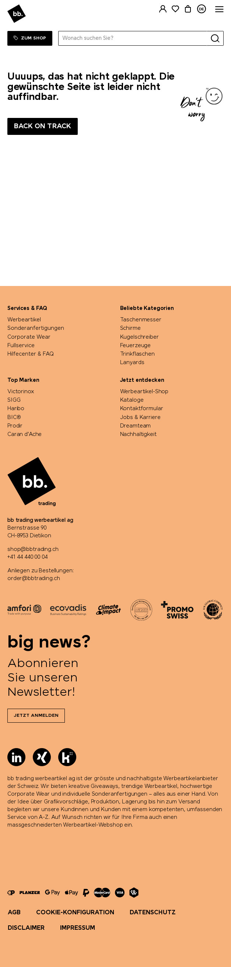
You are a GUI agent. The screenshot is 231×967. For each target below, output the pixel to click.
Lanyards (132, 363)
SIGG (13, 400)
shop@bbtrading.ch (33, 549)
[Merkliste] (175, 9)
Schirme (130, 328)
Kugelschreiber (139, 337)
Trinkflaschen (137, 354)
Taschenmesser (140, 320)
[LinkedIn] (16, 757)
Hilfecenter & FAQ (30, 354)
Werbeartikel (24, 320)
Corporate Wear (28, 337)
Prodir (14, 426)
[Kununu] (67, 757)
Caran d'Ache (24, 434)
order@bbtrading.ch (33, 579)
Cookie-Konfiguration (75, 912)
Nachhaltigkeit (138, 434)
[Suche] (215, 38)
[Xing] (42, 757)
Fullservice (21, 346)
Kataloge (132, 400)
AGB (14, 912)
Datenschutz (153, 912)
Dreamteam (135, 426)
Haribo (15, 409)
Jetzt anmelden (36, 715)
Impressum (77, 928)
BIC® (14, 417)
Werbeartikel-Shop (144, 392)
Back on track (42, 126)
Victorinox (20, 392)
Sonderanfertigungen (35, 328)
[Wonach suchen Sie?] (132, 38)
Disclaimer (26, 928)
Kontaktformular (141, 409)
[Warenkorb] (187, 9)
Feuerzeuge (135, 346)
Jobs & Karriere (140, 417)
